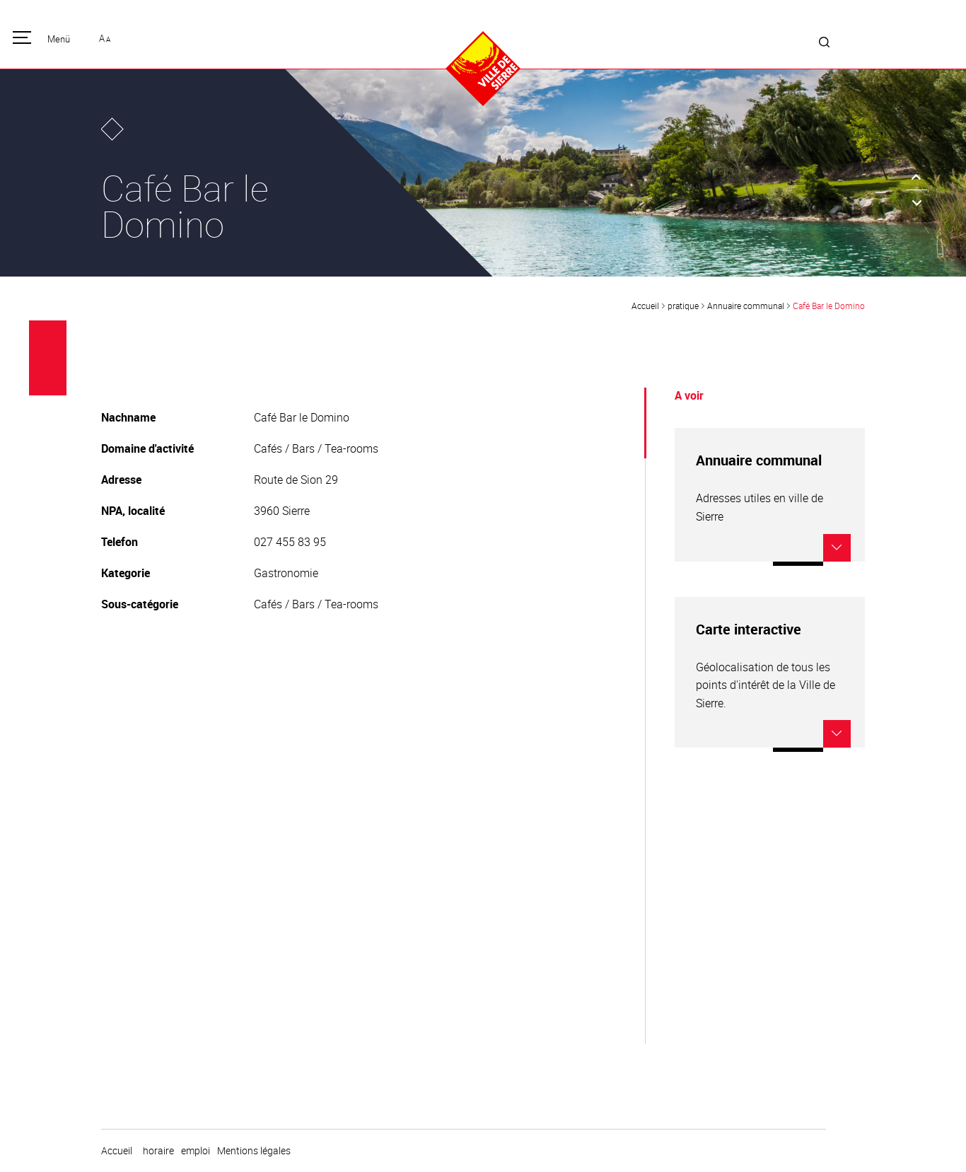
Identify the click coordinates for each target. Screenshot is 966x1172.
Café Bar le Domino (829, 305)
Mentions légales (254, 1151)
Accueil (645, 305)
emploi (195, 1151)
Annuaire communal (745, 305)
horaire (158, 1151)
